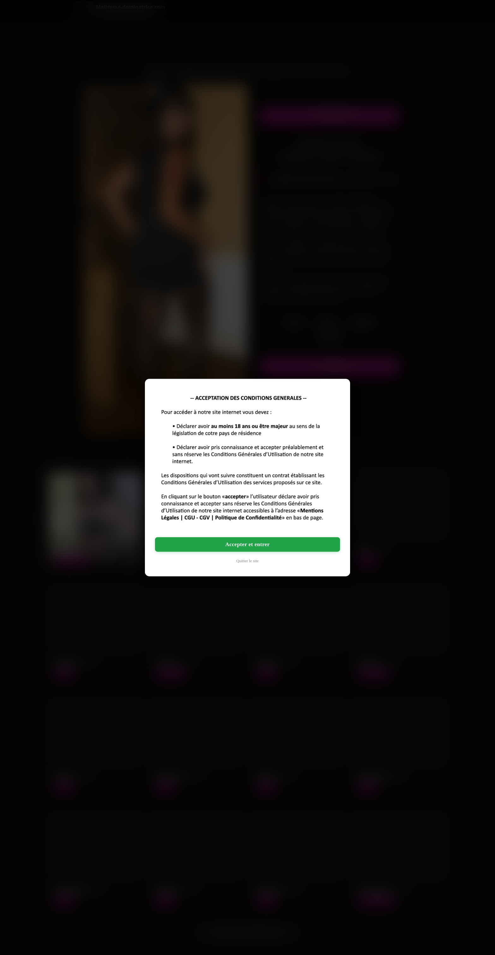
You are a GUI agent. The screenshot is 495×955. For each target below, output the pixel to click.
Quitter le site (247, 560)
